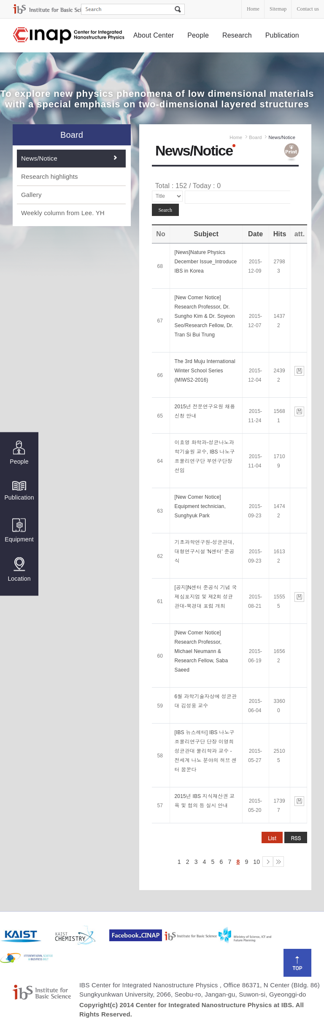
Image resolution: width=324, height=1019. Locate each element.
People (198, 35)
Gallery (31, 194)
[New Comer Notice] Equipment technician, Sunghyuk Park (199, 506)
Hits (279, 234)
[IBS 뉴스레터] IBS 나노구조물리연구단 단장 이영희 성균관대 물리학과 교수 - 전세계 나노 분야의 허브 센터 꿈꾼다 (205, 751)
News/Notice (39, 158)
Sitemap (278, 9)
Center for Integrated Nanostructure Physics (69, 35)
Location (19, 569)
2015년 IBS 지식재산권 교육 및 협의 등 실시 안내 (204, 801)
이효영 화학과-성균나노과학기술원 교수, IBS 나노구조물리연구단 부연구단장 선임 (204, 456)
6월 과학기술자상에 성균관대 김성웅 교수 (205, 701)
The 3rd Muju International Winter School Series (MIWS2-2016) (204, 370)
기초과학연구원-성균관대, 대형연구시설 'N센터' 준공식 (204, 551)
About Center (153, 35)
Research (237, 35)
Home (253, 9)
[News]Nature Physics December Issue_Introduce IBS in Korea (205, 261)
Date (255, 234)
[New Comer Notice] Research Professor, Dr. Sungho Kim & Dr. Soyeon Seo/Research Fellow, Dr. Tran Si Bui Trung (204, 316)
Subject (206, 234)
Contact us (308, 9)
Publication (282, 35)
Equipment (19, 530)
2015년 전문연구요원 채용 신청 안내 (204, 411)
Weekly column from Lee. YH (63, 212)
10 (256, 861)
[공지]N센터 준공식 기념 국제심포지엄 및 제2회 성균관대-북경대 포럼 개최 (205, 597)
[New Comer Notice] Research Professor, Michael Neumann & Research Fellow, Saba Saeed (201, 651)
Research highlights (49, 176)
